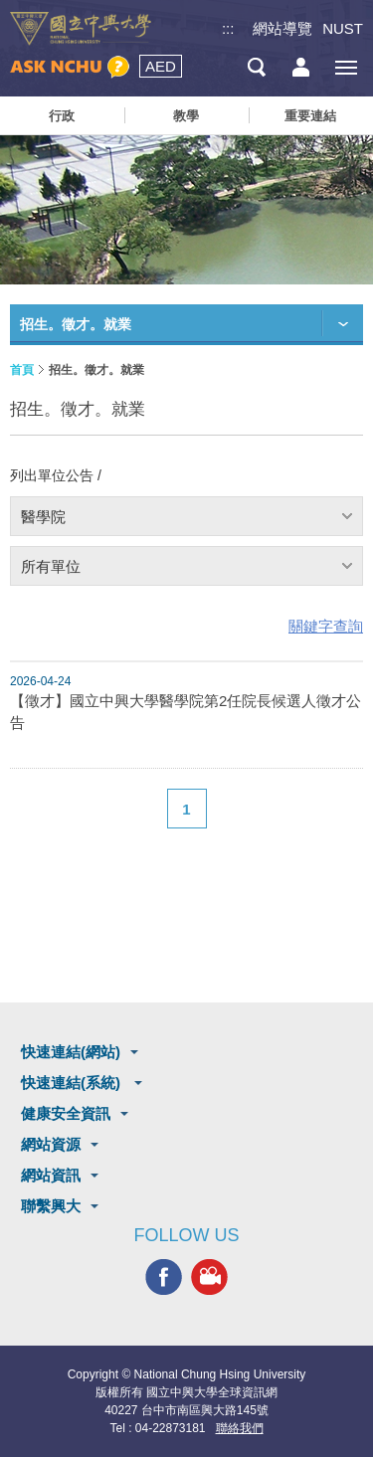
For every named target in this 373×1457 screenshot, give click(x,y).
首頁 (22, 370)
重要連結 (310, 115)
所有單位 (51, 566)
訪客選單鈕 (300, 67)
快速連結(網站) (70, 1051)
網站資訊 (51, 1175)
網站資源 (51, 1144)
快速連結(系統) (72, 1082)
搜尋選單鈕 (256, 67)
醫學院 (43, 516)
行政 (62, 115)
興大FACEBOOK (163, 1277)
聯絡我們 (240, 1428)
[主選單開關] (345, 67)
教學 (186, 115)
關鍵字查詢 (325, 626)
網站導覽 (282, 28)
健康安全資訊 (65, 1113)
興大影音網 (209, 1277)
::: (228, 28)
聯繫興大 (51, 1205)
